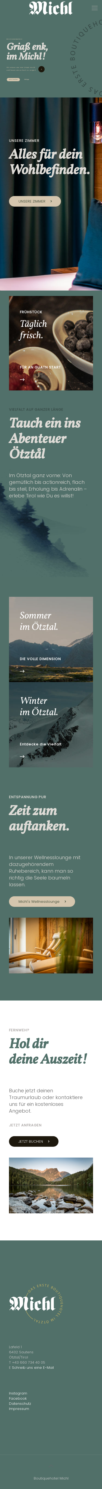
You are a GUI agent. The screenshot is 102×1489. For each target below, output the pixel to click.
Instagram (18, 1393)
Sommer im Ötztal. (39, 621)
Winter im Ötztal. (39, 707)
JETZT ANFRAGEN (25, 1125)
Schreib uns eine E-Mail (33, 1367)
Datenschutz (20, 1403)
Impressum (19, 1408)
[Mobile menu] (94, 8)
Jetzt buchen (13, 79)
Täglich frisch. (33, 330)
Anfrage (26, 79)
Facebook (18, 1398)
